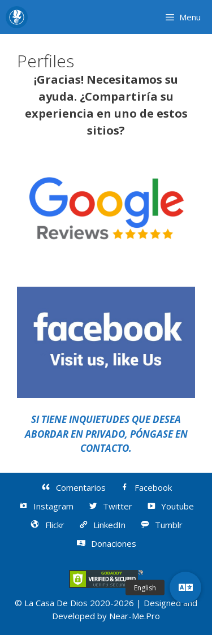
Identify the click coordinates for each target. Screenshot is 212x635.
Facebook (145, 487)
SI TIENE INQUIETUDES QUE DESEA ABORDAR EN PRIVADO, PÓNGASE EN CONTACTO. (106, 434)
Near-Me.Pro (134, 615)
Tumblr (161, 524)
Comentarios (73, 487)
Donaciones (106, 543)
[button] (185, 587)
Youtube (170, 506)
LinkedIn (102, 524)
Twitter (109, 506)
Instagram (46, 506)
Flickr (46, 524)
